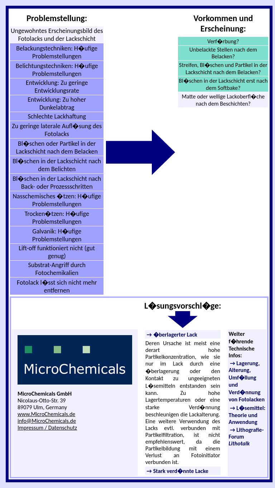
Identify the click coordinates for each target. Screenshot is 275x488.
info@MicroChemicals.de (47, 420)
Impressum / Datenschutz (47, 427)
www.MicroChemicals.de (46, 414)
